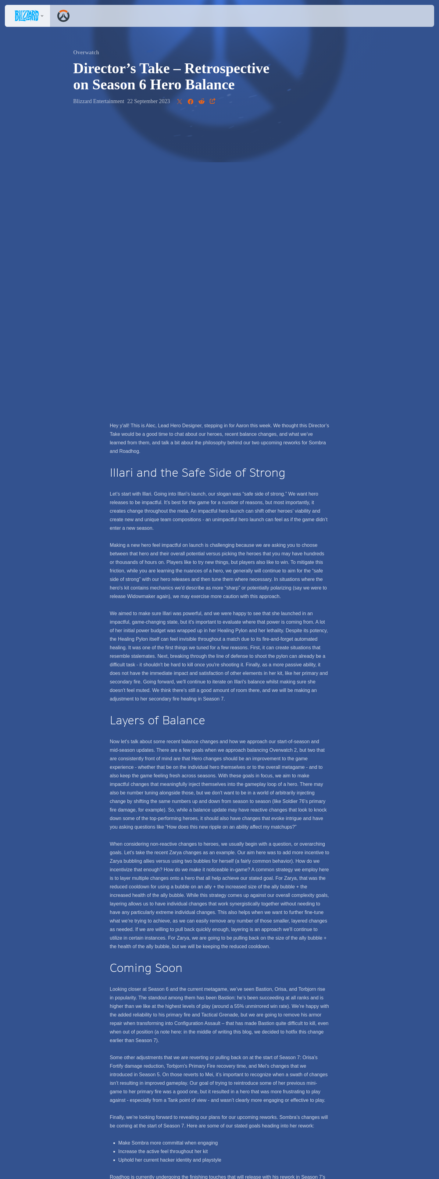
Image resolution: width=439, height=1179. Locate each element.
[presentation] (27, 16)
